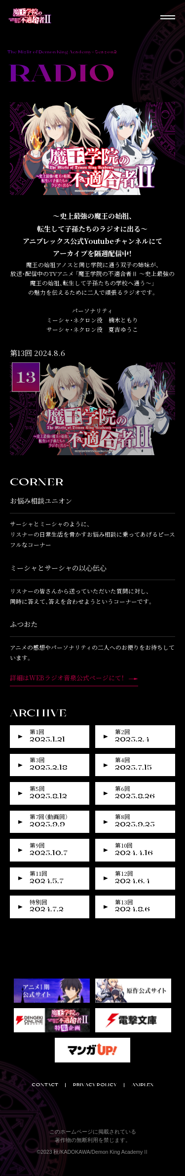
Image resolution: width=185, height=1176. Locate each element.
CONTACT (45, 1084)
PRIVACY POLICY (95, 1084)
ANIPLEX (142, 1084)
